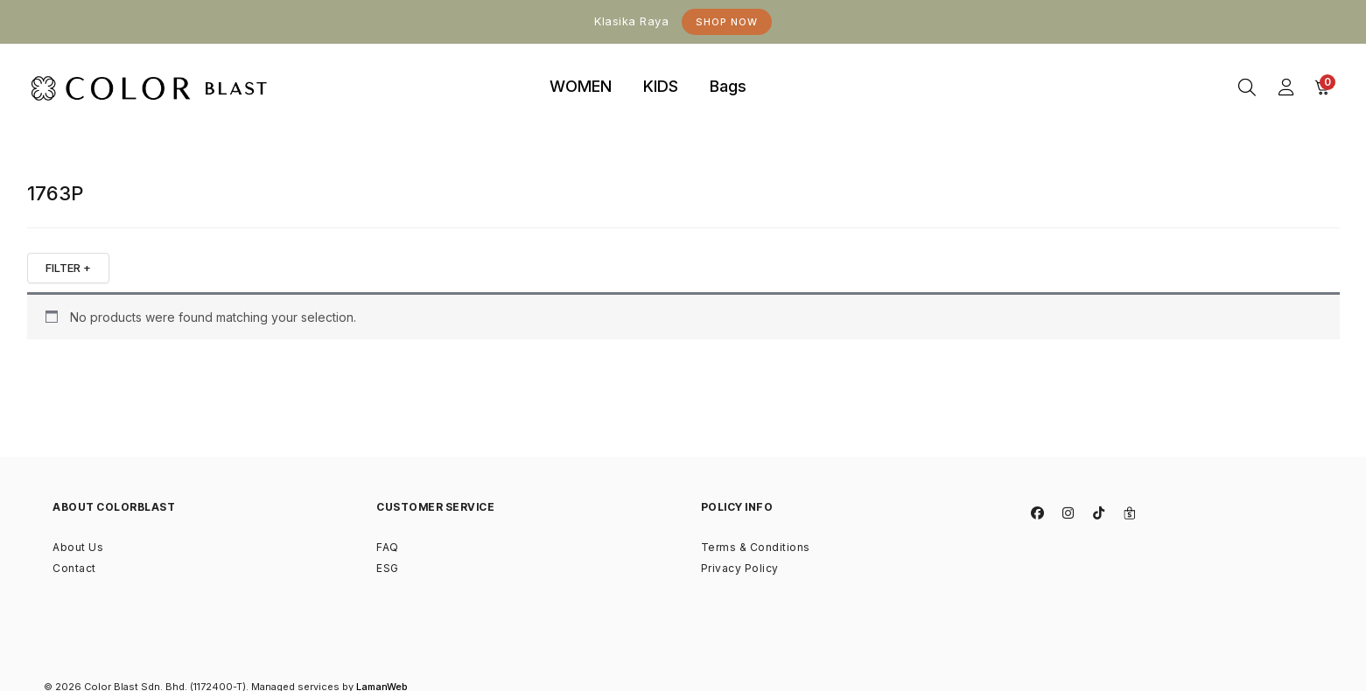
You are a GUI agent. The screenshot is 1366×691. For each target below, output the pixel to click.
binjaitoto (793, 66)
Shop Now (727, 22)
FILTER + (68, 268)
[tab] (580, 87)
